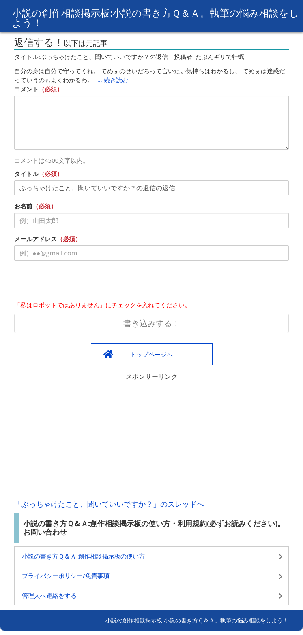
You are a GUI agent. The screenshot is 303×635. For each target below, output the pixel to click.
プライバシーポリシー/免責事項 (66, 575)
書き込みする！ (151, 323)
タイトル (26, 174)
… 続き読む (112, 80)
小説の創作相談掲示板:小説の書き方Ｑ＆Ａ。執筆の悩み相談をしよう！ (155, 17)
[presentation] (76, 282)
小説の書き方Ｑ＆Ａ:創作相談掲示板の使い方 (83, 556)
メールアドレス (35, 239)
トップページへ (151, 354)
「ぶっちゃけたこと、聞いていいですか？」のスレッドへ (109, 504)
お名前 (23, 206)
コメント (26, 89)
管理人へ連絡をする (49, 595)
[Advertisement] (151, 438)
